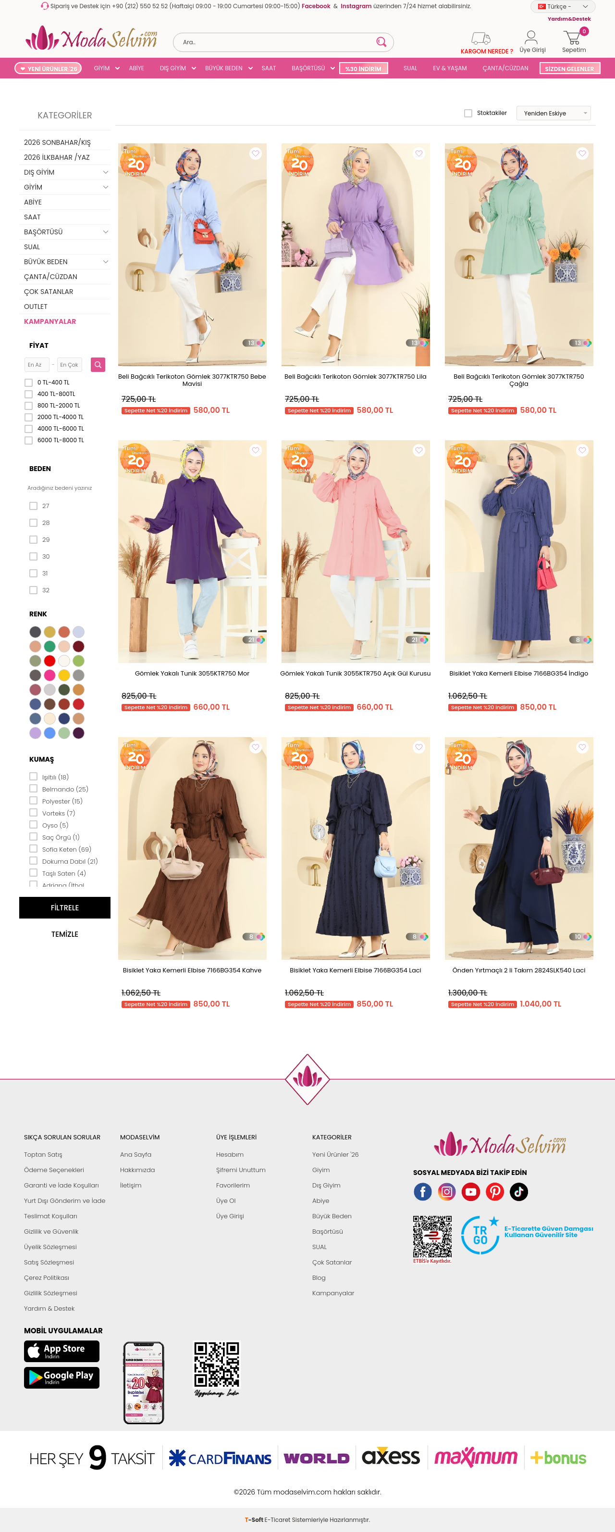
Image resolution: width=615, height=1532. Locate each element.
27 (39, 506)
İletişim (131, 1185)
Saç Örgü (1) (54, 836)
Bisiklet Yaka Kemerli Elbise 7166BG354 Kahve (192, 970)
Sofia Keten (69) (60, 848)
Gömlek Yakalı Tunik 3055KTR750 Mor (192, 673)
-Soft (255, 1487)
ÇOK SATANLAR (48, 291)
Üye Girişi (230, 1216)
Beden (40, 468)
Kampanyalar (333, 1293)
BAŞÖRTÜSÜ (308, 68)
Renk (38, 614)
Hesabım (230, 1154)
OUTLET (36, 306)
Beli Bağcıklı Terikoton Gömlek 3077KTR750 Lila (355, 376)
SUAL (409, 68)
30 (39, 557)
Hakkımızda (137, 1170)
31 (38, 573)
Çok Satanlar (332, 1262)
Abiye (320, 1200)
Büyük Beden (332, 1216)
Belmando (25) (58, 788)
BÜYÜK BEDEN (224, 68)
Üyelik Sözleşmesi (50, 1246)
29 (39, 540)
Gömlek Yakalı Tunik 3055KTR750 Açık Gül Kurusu (355, 673)
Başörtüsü (327, 1231)
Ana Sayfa (135, 1154)
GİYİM (102, 68)
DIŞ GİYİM (173, 68)
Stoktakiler (485, 113)
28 (39, 523)
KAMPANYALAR (50, 321)
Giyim (321, 1170)
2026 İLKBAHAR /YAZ (57, 157)
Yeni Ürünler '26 (335, 1154)
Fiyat (39, 345)
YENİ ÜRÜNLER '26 (52, 69)
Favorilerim (233, 1185)
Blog (319, 1277)
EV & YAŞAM (450, 68)
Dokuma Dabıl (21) (63, 860)
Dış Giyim (326, 1185)
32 (39, 590)
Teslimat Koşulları (50, 1216)
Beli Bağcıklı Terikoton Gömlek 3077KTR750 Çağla (519, 380)
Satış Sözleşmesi (49, 1262)
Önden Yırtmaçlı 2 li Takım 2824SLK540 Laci (519, 970)
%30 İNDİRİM (363, 69)
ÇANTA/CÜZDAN (506, 68)
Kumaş (41, 759)
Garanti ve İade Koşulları (61, 1185)
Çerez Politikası (46, 1277)
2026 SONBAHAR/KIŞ (57, 142)
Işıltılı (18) (49, 776)
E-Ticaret (278, 1487)
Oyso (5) (49, 824)
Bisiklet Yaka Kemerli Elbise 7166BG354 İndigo (519, 673)
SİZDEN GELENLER (569, 69)
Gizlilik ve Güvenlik (51, 1231)
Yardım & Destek (49, 1308)
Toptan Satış (43, 1154)
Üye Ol (226, 1200)
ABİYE (136, 68)
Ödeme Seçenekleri (54, 1170)
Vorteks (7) (52, 812)
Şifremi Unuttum (241, 1170)
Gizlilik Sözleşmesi (50, 1293)
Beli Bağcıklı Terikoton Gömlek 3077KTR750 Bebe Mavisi (192, 380)
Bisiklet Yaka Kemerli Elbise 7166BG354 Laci (355, 970)
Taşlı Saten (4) (57, 873)
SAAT (269, 68)
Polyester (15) (56, 800)
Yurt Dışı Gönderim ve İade (64, 1200)
